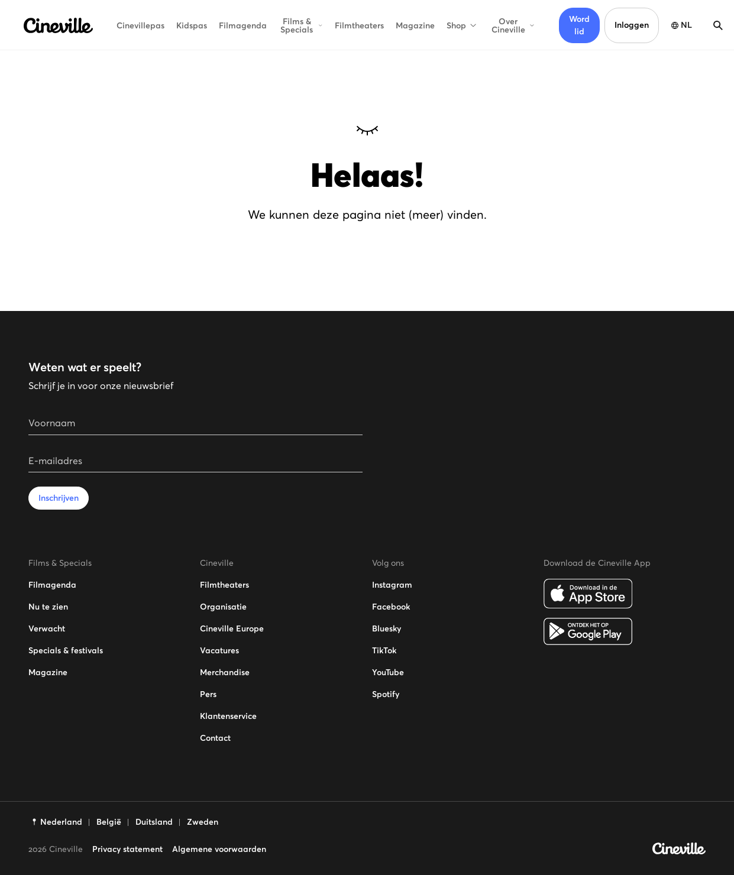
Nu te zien (48, 606)
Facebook (391, 606)
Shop (462, 25)
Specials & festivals (65, 650)
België (108, 821)
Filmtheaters (359, 25)
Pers (208, 694)
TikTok (384, 650)
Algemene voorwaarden (219, 849)
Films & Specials (301, 25)
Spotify (385, 694)
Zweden (202, 821)
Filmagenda (243, 25)
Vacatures (219, 650)
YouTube (388, 672)
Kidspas (191, 25)
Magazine (415, 25)
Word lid (579, 25)
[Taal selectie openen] (680, 25)
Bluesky (386, 628)
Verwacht (46, 628)
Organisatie (223, 606)
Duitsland (154, 821)
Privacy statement (127, 849)
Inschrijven (58, 497)
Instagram (392, 584)
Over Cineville (513, 25)
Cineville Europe (232, 628)
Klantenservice (228, 716)
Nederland (61, 821)
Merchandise (225, 672)
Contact (215, 738)
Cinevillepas (140, 25)
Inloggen (632, 25)
